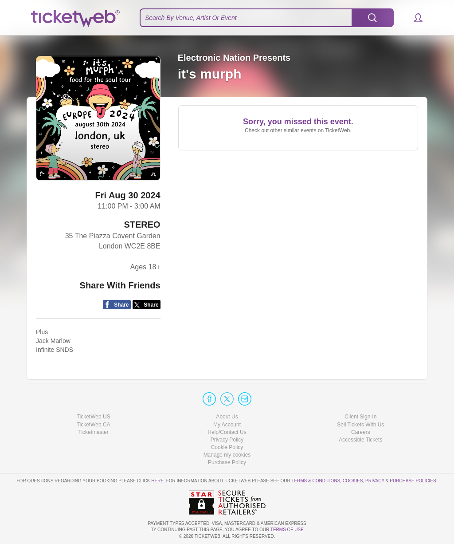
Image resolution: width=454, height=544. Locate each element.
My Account (227, 425)
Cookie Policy (227, 447)
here (157, 480)
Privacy (374, 480)
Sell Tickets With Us (360, 425)
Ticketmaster (93, 432)
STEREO (142, 224)
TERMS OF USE (287, 529)
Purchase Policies (413, 480)
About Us (227, 417)
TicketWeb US (93, 417)
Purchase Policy (227, 462)
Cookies (353, 480)
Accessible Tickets (360, 440)
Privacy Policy (227, 440)
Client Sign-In (360, 417)
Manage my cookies (227, 455)
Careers (360, 432)
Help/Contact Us (226, 432)
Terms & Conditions (315, 480)
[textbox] (267, 17)
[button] (414, 17)
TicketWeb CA (93, 425)
